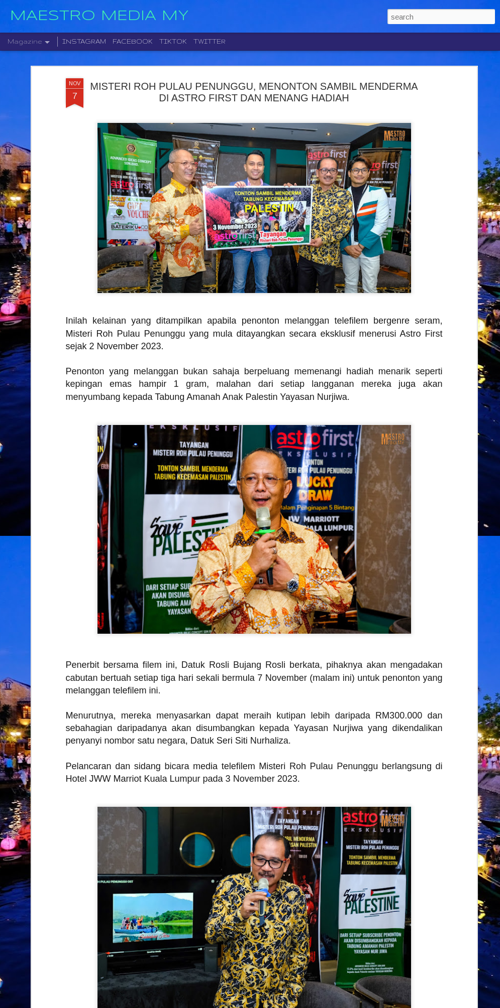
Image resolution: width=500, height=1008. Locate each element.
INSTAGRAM (84, 41)
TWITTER (209, 41)
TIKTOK (173, 41)
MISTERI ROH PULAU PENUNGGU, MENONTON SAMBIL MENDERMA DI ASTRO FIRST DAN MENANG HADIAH (254, 92)
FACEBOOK (133, 41)
